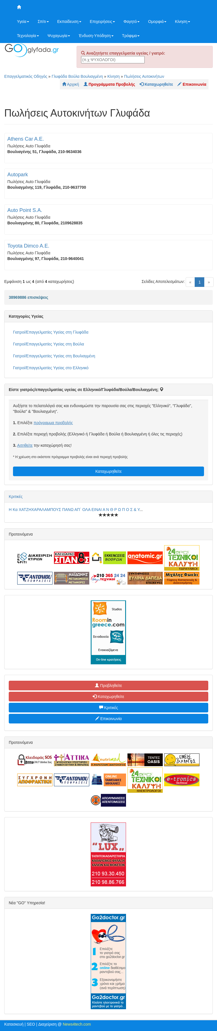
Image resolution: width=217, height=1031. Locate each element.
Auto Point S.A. (24, 210)
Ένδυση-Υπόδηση (96, 35)
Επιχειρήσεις (102, 21)
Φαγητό (131, 21)
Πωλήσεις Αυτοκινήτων (144, 76)
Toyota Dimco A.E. (28, 246)
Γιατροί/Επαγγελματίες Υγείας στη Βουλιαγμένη (54, 356)
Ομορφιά (157, 21)
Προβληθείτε (108, 685)
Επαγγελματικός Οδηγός (25, 76)
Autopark (17, 174)
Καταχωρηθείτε (108, 471)
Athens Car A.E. (25, 139)
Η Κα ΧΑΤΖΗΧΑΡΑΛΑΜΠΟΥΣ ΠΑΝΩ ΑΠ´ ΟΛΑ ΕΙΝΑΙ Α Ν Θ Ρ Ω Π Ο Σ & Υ (74, 509)
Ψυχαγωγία (58, 35)
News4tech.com (77, 1024)
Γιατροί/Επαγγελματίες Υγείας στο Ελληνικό (50, 368)
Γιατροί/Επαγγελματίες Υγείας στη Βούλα (48, 344)
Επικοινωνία (108, 718)
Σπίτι (43, 21)
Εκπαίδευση (69, 21)
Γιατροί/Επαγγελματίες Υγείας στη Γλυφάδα (50, 332)
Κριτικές (16, 496)
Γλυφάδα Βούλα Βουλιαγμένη (77, 76)
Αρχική (70, 84)
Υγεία (23, 21)
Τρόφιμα (131, 35)
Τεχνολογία (28, 35)
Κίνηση (182, 21)
